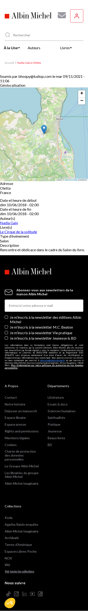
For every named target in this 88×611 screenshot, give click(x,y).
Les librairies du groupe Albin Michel (21, 475)
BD (50, 445)
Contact (11, 397)
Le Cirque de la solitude (18, 231)
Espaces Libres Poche (21, 551)
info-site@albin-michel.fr (52, 360)
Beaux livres (56, 438)
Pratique (54, 424)
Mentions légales (17, 438)
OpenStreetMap (71, 180)
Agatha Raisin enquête (21, 524)
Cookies (11, 445)
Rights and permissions (22, 431)
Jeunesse (55, 431)
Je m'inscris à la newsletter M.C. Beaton (41, 327)
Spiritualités (56, 418)
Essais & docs (58, 404)
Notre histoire (15, 404)
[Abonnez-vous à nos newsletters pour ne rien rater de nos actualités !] (60, 15)
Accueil (9, 62)
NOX (8, 558)
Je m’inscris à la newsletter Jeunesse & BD (43, 338)
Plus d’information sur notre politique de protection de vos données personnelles (44, 366)
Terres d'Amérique (18, 545)
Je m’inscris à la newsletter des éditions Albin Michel (45, 319)
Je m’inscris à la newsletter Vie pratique (41, 332)
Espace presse (15, 424)
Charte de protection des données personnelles (20, 455)
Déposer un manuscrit (21, 411)
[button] (9, 603)
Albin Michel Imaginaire (21, 483)
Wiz (7, 565)
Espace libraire (15, 418)
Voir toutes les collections (19, 571)
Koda (8, 518)
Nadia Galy (9, 223)
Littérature (56, 397)
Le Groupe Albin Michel (22, 466)
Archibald (12, 538)
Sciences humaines (62, 411)
